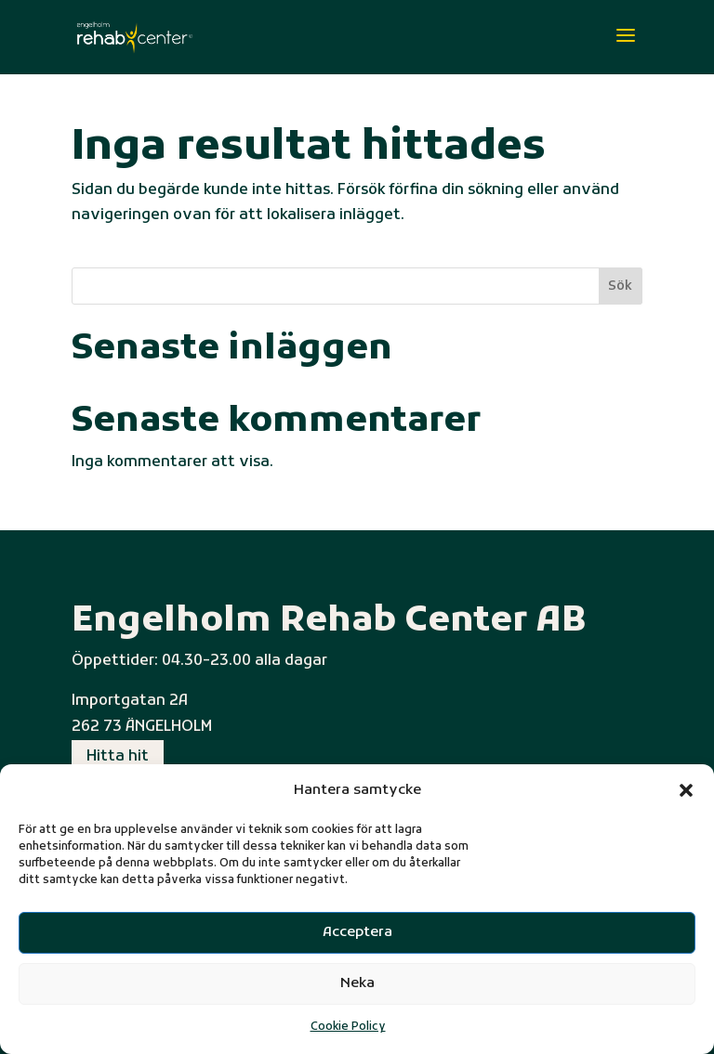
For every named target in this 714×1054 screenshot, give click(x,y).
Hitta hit (117, 757)
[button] (686, 790)
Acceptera (357, 932)
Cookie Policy (348, 1027)
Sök (620, 286)
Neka (357, 983)
